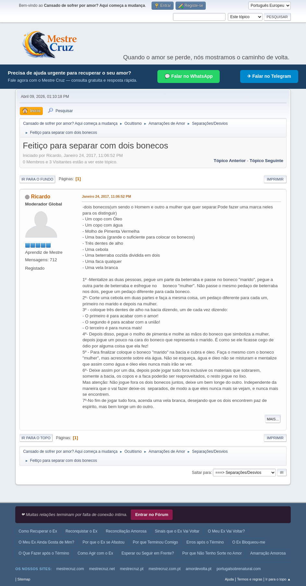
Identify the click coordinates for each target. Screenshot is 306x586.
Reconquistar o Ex (81, 531)
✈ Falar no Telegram (269, 76)
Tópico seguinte (266, 160)
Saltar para (201, 472)
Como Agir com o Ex (95, 553)
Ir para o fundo (37, 179)
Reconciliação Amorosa (126, 531)
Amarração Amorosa (268, 553)
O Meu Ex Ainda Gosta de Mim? (46, 542)
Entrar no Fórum (151, 514)
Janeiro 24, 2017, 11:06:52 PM (106, 196)
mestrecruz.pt (132, 569)
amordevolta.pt (198, 569)
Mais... (273, 419)
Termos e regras (249, 579)
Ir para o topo (36, 438)
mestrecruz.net (102, 569)
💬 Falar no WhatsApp (189, 76)
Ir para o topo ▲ (278, 579)
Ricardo (41, 196)
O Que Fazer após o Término (43, 553)
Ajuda (229, 579)
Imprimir (275, 179)
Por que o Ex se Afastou (104, 542)
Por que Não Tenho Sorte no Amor (212, 553)
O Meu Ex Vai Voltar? (226, 531)
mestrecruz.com (70, 569)
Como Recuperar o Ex (37, 531)
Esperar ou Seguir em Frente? (147, 553)
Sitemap (24, 579)
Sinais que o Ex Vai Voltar (177, 531)
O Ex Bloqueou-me (248, 542)
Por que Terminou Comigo (155, 542)
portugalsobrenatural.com (238, 569)
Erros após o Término (205, 542)
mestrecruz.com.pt (165, 569)
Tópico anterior (230, 160)
